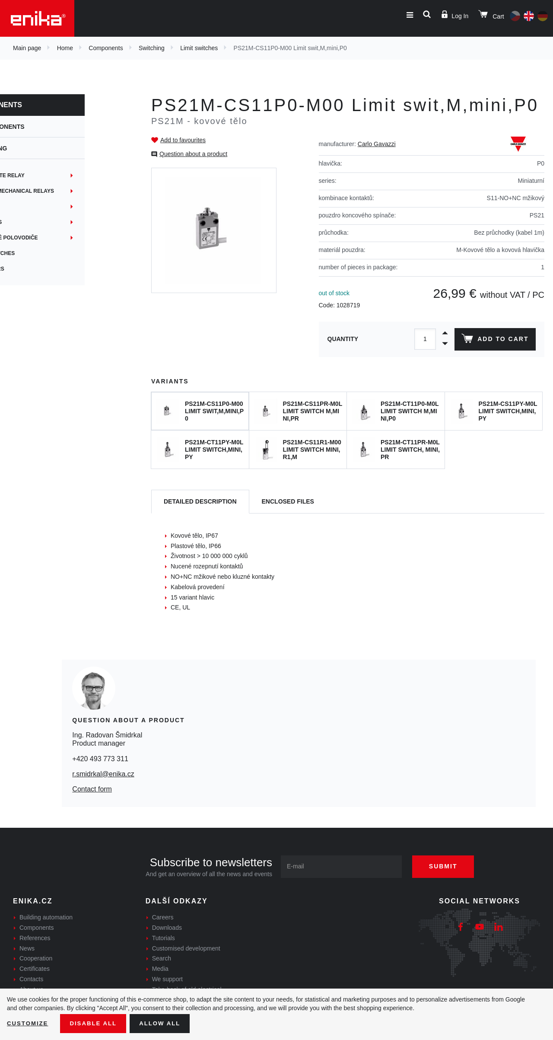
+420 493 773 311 (100, 758)
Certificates (34, 968)
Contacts (31, 979)
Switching (152, 48)
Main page (27, 48)
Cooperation (35, 958)
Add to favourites (183, 140)
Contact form (92, 789)
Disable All (96, 1023)
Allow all (165, 1023)
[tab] (200, 502)
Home (65, 48)
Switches (30, 207)
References (35, 938)
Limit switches (199, 48)
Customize (28, 1023)
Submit (448, 866)
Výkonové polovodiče (50, 238)
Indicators (33, 269)
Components (106, 48)
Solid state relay (43, 175)
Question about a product (193, 153)
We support (167, 979)
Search (161, 958)
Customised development (186, 948)
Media (160, 968)
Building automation (46, 917)
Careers (163, 917)
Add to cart (494, 340)
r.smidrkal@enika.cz (103, 774)
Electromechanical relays (58, 191)
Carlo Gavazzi (377, 143)
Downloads (167, 927)
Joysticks (32, 222)
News (27, 948)
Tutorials (163, 938)
